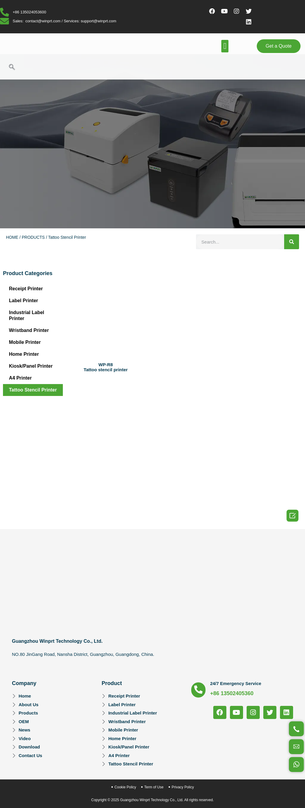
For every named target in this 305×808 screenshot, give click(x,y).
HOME (12, 237)
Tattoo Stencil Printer (33, 389)
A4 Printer (20, 377)
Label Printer (23, 300)
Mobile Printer (25, 342)
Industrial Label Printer (26, 315)
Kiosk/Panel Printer (31, 366)
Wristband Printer (29, 330)
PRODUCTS (33, 237)
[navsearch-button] (12, 68)
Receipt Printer (26, 288)
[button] (224, 46)
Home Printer (24, 354)
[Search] (291, 241)
